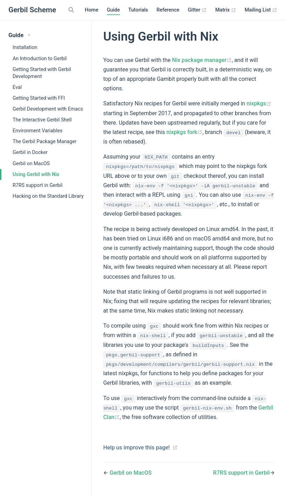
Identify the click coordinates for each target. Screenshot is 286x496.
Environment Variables (37, 130)
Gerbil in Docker (30, 152)
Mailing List (261, 10)
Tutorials (138, 10)
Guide (113, 10)
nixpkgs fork (184, 132)
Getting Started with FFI (39, 98)
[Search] (71, 10)
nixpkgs (258, 103)
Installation (25, 47)
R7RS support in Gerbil (37, 185)
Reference (167, 10)
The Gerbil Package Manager (44, 141)
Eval (17, 87)
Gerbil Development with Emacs (48, 109)
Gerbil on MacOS (31, 163)
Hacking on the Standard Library (48, 196)
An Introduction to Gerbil (40, 58)
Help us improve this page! (136, 447)
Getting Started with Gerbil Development (42, 73)
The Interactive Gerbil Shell (42, 120)
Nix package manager (202, 60)
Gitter (197, 10)
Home (91, 10)
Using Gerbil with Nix (36, 174)
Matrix (225, 10)
